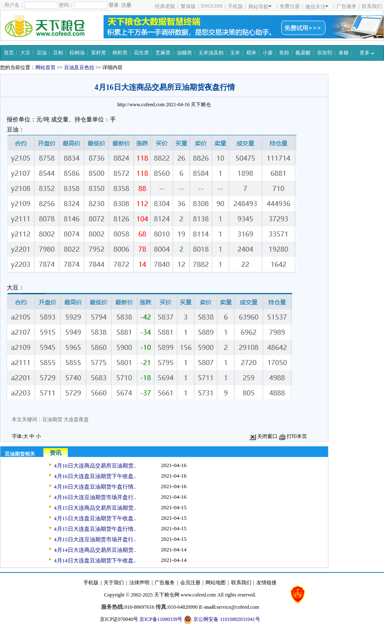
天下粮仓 (201, 104)
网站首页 (45, 67)
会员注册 (190, 583)
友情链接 (266, 583)
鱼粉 (284, 53)
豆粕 (58, 53)
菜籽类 (98, 53)
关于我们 (114, 583)
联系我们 (372, 6)
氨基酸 (303, 53)
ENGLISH (211, 6)
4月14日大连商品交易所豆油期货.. (95, 550)
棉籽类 (120, 53)
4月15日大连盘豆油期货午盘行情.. (95, 529)
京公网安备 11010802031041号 (222, 619)
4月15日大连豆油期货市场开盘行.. (95, 539)
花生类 (141, 53)
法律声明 (139, 583)
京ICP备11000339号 (160, 619)
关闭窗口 (263, 436)
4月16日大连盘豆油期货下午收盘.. (95, 476)
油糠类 (184, 53)
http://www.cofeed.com (141, 104)
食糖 (344, 53)
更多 (367, 53)
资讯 (55, 453)
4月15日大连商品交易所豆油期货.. (95, 508)
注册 (126, 5)
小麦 (268, 53)
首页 (9, 53)
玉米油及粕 (211, 53)
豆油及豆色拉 (79, 67)
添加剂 (324, 53)
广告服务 (346, 6)
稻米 (251, 53)
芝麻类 (163, 53)
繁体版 (188, 6)
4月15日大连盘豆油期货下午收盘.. (95, 518)
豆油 (42, 53)
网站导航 (260, 7)
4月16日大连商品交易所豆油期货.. (95, 465)
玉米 (235, 53)
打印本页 (293, 436)
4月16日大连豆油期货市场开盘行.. (95, 497)
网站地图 (215, 583)
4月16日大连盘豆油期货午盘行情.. (95, 487)
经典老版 (165, 6)
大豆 (25, 53)
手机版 (235, 6)
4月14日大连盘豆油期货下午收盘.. (95, 560)
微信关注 (316, 7)
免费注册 (290, 6)
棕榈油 (77, 53)
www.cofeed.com (198, 595)
